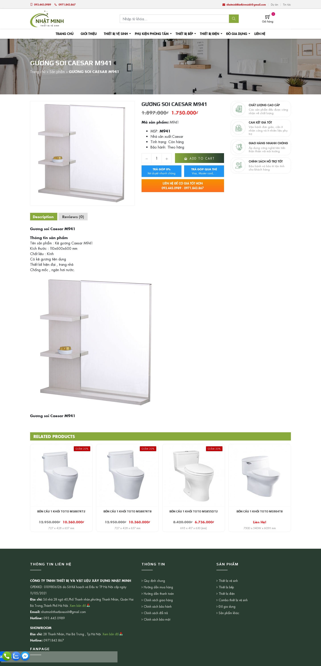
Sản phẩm (57, 73)
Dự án (274, 4)
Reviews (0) (75, 219)
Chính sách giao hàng (158, 603)
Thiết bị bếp (183, 34)
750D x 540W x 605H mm (260, 531)
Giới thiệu (90, 34)
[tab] (44, 219)
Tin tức (287, 4)
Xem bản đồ (80, 609)
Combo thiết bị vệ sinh (203, 603)
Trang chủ (67, 34)
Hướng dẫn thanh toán (159, 597)
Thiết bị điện (207, 34)
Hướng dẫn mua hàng (158, 590)
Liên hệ (257, 34)
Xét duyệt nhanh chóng (161, 174)
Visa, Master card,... (204, 174)
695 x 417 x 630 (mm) (193, 531)
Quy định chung (154, 584)
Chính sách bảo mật (157, 623)
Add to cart (202, 161)
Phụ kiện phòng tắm (151, 34)
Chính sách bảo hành (158, 610)
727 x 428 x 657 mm (61, 531)
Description (43, 219)
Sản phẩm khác (198, 616)
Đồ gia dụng (234, 34)
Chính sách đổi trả (156, 616)
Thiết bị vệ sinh (116, 34)
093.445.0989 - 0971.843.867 (183, 188)
